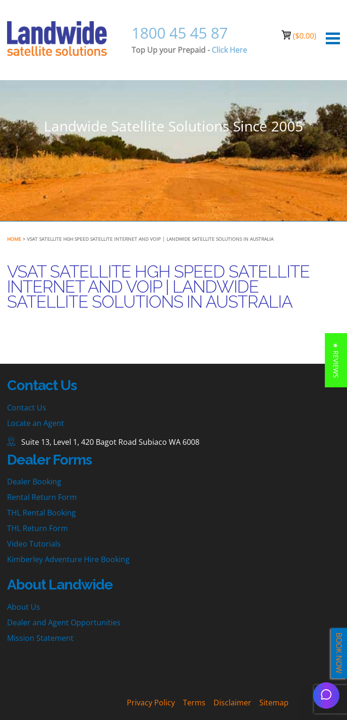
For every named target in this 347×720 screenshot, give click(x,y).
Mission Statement (40, 638)
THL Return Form (37, 528)
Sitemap (274, 702)
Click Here (229, 50)
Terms (194, 702)
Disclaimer (232, 702)
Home (14, 239)
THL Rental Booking (41, 512)
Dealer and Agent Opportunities (64, 622)
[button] (336, 360)
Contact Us (26, 407)
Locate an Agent (35, 423)
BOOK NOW (339, 653)
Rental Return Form (42, 497)
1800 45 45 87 (180, 33)
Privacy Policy (151, 702)
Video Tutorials (34, 544)
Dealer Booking (34, 481)
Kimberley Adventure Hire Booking (68, 559)
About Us (23, 607)
